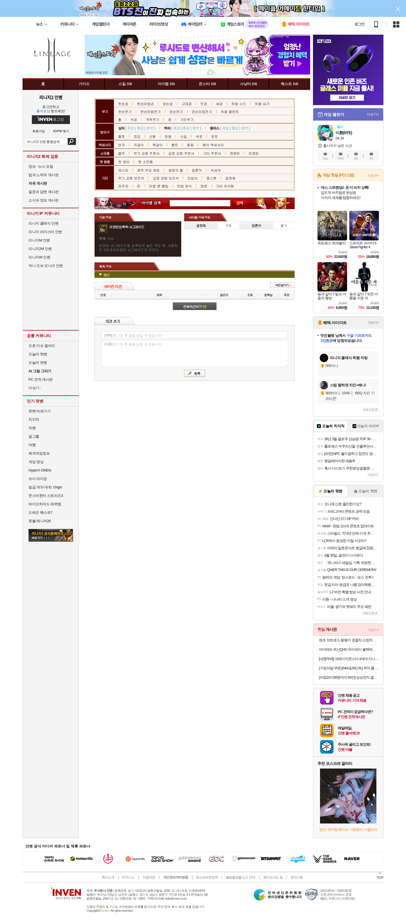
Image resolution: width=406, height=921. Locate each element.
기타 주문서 (212, 153)
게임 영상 (35, 462)
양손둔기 (176, 111)
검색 (72, 141)
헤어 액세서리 (213, 144)
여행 (32, 445)
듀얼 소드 (238, 103)
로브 (149, 127)
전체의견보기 (194, 306)
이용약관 (149, 877)
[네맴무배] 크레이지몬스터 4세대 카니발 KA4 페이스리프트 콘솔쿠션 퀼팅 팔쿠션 (349, 659)
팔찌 (190, 144)
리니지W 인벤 (39, 257)
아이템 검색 (156, 203)
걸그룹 (33, 436)
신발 (152, 136)
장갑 (137, 136)
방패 (168, 136)
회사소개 (108, 877)
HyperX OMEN (39, 470)
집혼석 (197, 170)
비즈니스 (128, 877)
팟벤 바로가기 (39, 411)
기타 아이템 (225, 185)
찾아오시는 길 (272, 877)
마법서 (192, 178)
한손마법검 (145, 103)
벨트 (174, 144)
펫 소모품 (145, 161)
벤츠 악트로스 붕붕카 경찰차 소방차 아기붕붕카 (349, 640)
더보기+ (373, 114)
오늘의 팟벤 (37, 362)
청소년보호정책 (207, 877)
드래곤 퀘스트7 (40, 512)
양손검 (168, 103)
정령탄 (235, 153)
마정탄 (254, 153)
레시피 (123, 170)
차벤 (32, 428)
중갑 (140, 127)
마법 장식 (184, 185)
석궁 (133, 119)
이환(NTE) (344, 132)
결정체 (230, 178)
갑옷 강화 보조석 (166, 178)
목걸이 (158, 144)
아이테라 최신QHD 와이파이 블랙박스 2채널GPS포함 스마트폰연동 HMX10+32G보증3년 (349, 649)
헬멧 (121, 136)
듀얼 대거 (262, 103)
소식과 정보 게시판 (43, 200)
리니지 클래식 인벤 (43, 223)
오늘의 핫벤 (37, 354)
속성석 (216, 170)
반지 (121, 144)
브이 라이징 (37, 479)
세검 (219, 103)
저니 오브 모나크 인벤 (45, 265)
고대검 (187, 103)
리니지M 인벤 (39, 240)
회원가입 (38, 131)
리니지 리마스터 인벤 (45, 232)
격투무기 (152, 119)
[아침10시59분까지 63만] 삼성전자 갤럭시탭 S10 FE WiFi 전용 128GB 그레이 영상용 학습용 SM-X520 (349, 677)
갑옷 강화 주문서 (181, 153)
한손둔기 (125, 111)
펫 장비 (123, 161)
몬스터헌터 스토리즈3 (45, 495)
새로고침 (368, 409)
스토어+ (373, 176)
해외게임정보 (39, 453)
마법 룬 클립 (158, 185)
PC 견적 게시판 (40, 379)
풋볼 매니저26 (39, 521)
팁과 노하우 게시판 (43, 175)
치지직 (33, 419)
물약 (121, 153)
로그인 (359, 24)
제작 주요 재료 (148, 170)
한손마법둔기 (150, 111)
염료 (203, 185)
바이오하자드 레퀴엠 (44, 504)
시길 (183, 136)
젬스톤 (211, 178)
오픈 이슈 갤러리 (41, 345)
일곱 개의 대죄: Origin (45, 487)
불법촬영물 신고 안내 (240, 877)
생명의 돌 (175, 170)
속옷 (199, 136)
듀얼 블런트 (230, 111)
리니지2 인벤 (50, 97)
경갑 (130, 127)
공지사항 (296, 877)
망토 (214, 136)
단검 (203, 103)
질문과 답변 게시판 (43, 192)
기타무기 (187, 119)
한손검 (123, 103)
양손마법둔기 (202, 111)
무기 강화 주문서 (147, 153)
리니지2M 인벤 (40, 249)
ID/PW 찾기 (61, 131)
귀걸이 (139, 144)
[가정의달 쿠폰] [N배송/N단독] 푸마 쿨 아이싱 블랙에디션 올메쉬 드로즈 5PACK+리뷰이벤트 (349, 668)
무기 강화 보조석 (131, 178)
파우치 (123, 185)
